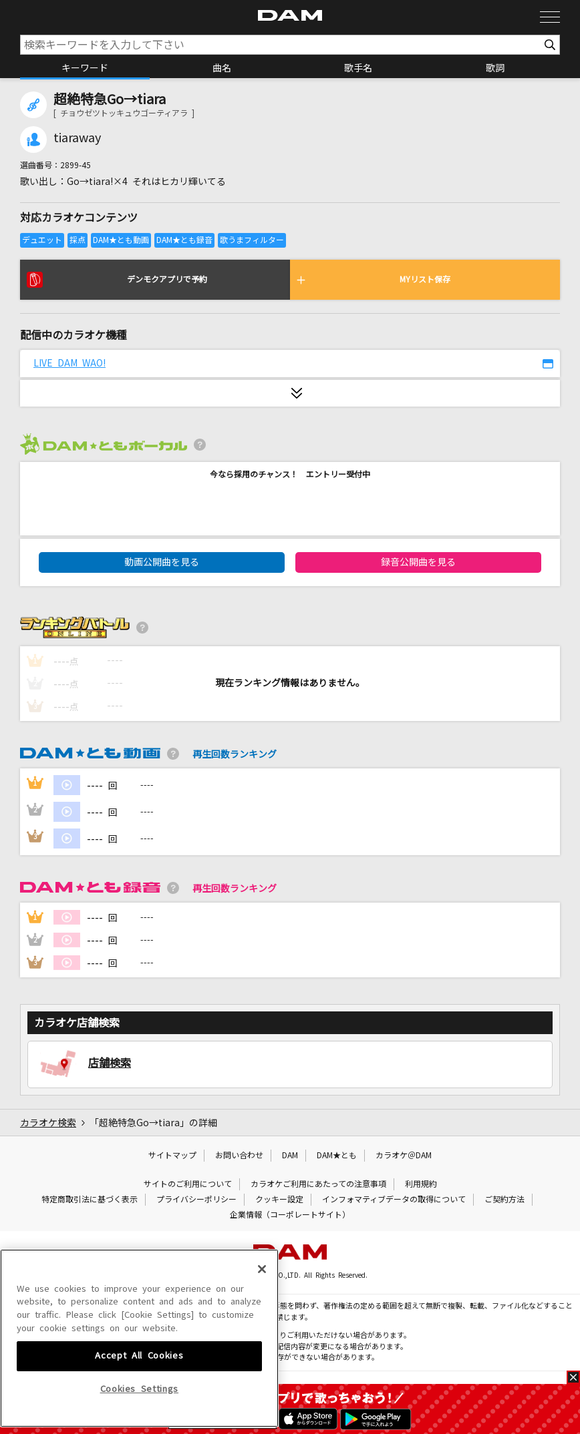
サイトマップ (172, 1156)
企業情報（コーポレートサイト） (290, 1215)
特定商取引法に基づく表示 (89, 1200)
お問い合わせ (239, 1156)
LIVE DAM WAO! (69, 363)
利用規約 (421, 1184)
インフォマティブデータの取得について (394, 1200)
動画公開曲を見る (161, 562)
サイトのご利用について (188, 1184)
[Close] (262, 1364)
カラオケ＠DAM (404, 1156)
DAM (290, 1156)
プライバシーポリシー (196, 1200)
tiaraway (77, 138)
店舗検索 (109, 1062)
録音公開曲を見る (418, 562)
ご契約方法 (504, 1200)
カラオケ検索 (48, 1123)
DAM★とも (337, 1156)
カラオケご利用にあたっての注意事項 (318, 1184)
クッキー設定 (279, 1200)
